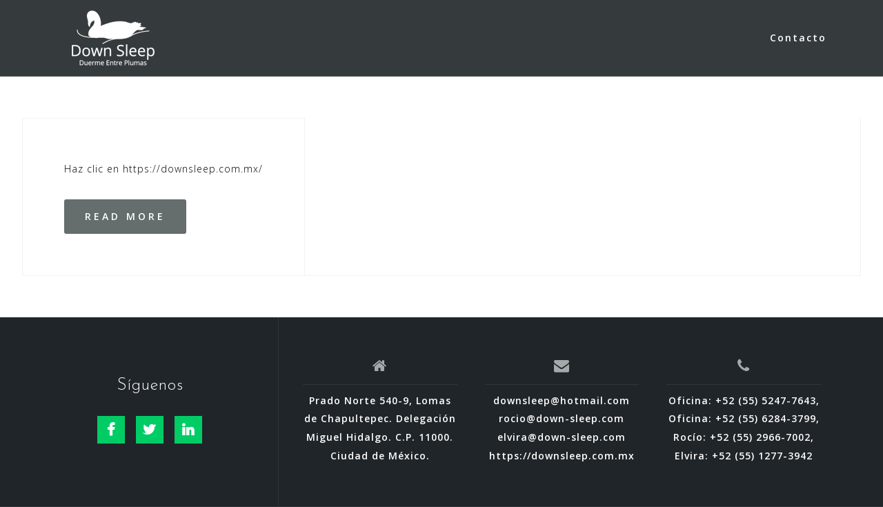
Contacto (798, 37)
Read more (125, 216)
